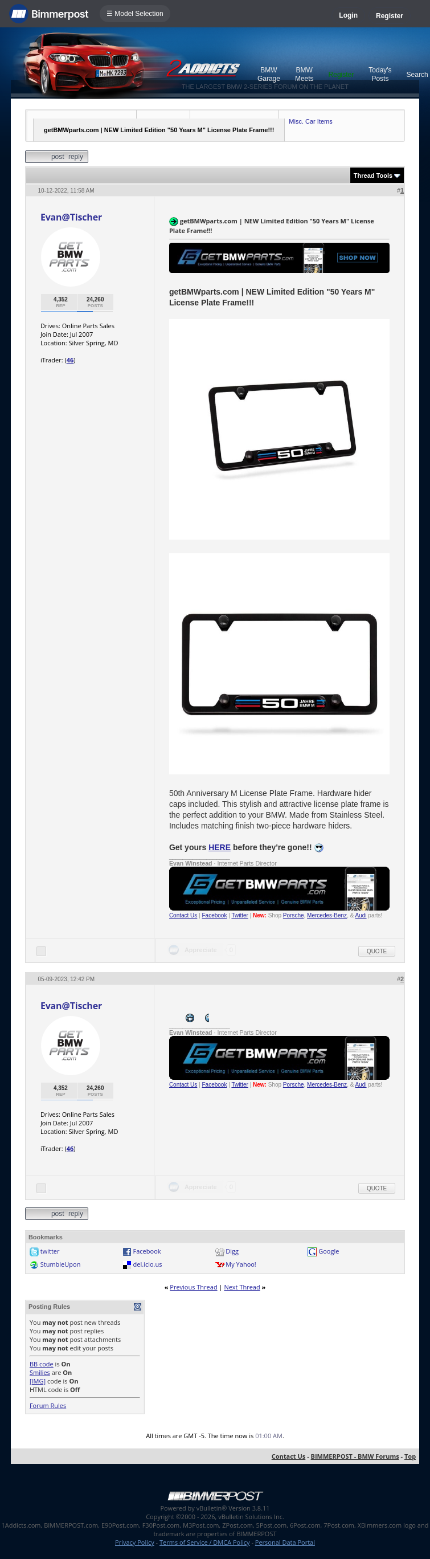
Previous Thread (193, 1287)
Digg (232, 1251)
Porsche (293, 915)
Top (410, 1456)
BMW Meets (304, 74)
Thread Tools (373, 175)
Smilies (40, 1372)
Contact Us (183, 915)
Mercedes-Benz (327, 915)
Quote (377, 951)
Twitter (239, 915)
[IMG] (38, 1381)
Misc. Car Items (310, 121)
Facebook (214, 915)
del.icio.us (147, 1264)
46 (70, 360)
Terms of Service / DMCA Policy (204, 1542)
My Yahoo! (241, 1264)
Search (417, 75)
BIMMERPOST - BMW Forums (355, 1456)
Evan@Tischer (71, 217)
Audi (361, 915)
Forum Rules (48, 1405)
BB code (42, 1364)
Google (328, 1251)
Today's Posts (379, 74)
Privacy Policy (134, 1542)
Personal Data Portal (285, 1542)
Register (389, 16)
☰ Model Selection (135, 14)
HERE (219, 847)
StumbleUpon (60, 1264)
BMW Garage (268, 74)
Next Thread (242, 1287)
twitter (50, 1251)
